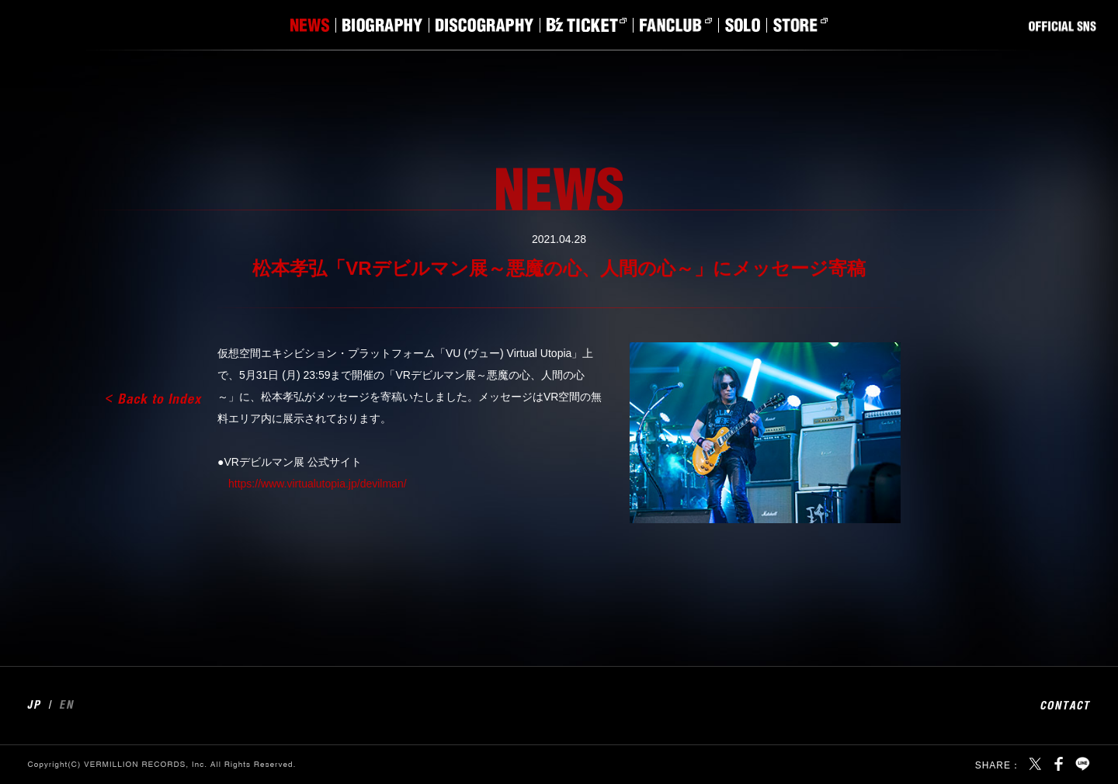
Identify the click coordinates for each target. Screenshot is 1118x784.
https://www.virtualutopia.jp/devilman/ (317, 483)
